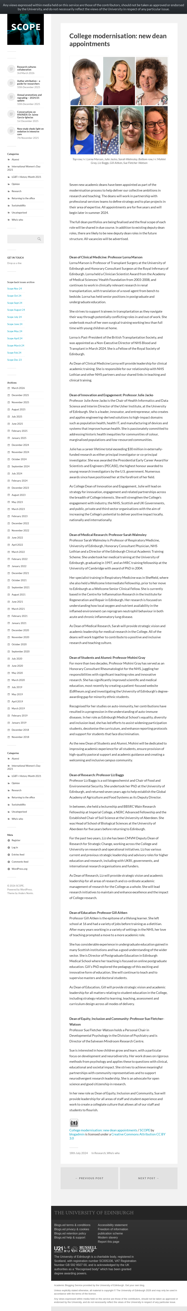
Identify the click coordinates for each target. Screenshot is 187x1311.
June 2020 (17, 665)
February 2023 (20, 516)
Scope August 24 (16, 309)
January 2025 (19, 438)
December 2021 (20, 573)
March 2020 (18, 680)
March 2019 (18, 708)
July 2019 (17, 687)
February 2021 (20, 615)
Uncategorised (19, 212)
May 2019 (17, 694)
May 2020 (17, 672)
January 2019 (19, 722)
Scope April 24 (14, 338)
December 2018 (20, 729)
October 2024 (19, 459)
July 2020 (17, 658)
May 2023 (17, 502)
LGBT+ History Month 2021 (26, 176)
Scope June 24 (14, 324)
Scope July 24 (14, 316)
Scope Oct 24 (14, 295)
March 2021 (18, 608)
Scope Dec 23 (14, 359)
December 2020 (20, 630)
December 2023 (20, 487)
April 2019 (17, 701)
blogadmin (77, 1134)
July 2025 (17, 416)
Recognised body (87, 1269)
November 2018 (20, 737)
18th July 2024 (78, 1153)
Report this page (108, 1241)
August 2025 (19, 409)
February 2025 (20, 430)
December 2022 (20, 523)
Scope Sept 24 (14, 302)
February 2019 (20, 715)
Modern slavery (108, 1237)
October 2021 (19, 580)
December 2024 (20, 444)
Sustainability (19, 205)
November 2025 (20, 402)
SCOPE (20, 885)
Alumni (15, 159)
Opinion (16, 184)
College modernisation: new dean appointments (103, 1130)
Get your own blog (134, 1285)
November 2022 (20, 530)
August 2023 (19, 494)
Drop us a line (14, 263)
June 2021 (17, 601)
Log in (15, 847)
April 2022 (17, 544)
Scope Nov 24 (14, 288)
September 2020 (21, 651)
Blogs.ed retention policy (70, 1233)
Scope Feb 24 (14, 352)
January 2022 (19, 566)
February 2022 (20, 559)
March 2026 (18, 388)
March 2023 (18, 509)
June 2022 (17, 537)
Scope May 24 (14, 331)
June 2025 (17, 423)
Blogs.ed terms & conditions (72, 1225)
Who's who (17, 219)
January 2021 (19, 623)
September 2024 (21, 466)
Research (16, 191)
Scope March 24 (15, 345)
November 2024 (20, 452)
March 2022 (18, 551)
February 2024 (20, 480)
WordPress (26, 889)
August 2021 (19, 594)
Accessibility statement (112, 1225)
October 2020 (19, 644)
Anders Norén (25, 893)
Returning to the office (23, 198)
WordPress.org (19, 868)
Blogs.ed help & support (69, 1237)
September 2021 (21, 587)
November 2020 (20, 637)
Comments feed (20, 861)
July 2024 (17, 473)
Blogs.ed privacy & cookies (71, 1229)
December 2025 (20, 395)
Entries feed (18, 854)
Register (16, 840)
